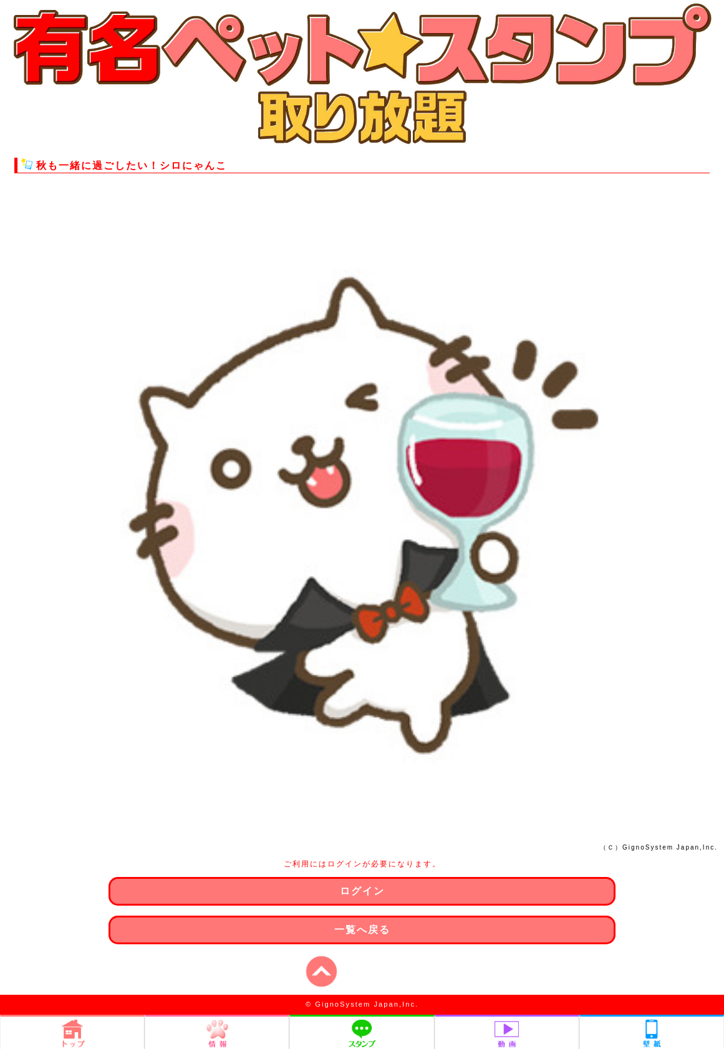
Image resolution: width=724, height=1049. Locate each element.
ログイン (362, 891)
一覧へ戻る (362, 929)
